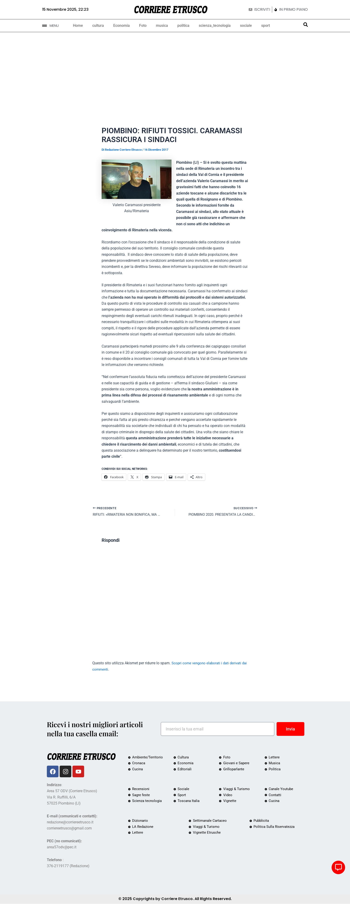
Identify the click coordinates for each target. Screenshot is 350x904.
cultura (98, 25)
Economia (121, 25)
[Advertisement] (175, 67)
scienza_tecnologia (215, 25)
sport (265, 25)
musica (162, 25)
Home (78, 25)
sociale (246, 25)
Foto (143, 25)
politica (183, 25)
